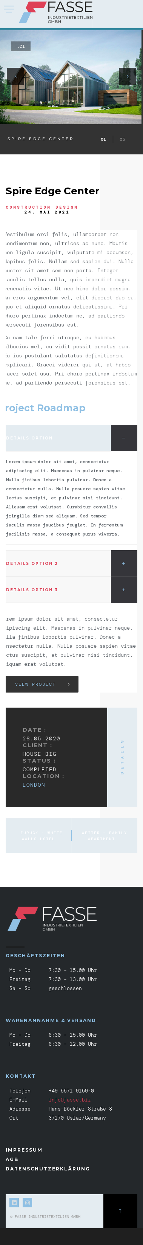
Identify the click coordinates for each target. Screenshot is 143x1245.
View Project (35, 684)
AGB (12, 1159)
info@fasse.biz (70, 1100)
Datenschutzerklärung (48, 1169)
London (34, 784)
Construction (28, 207)
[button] (15, 76)
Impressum (24, 1150)
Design (66, 207)
